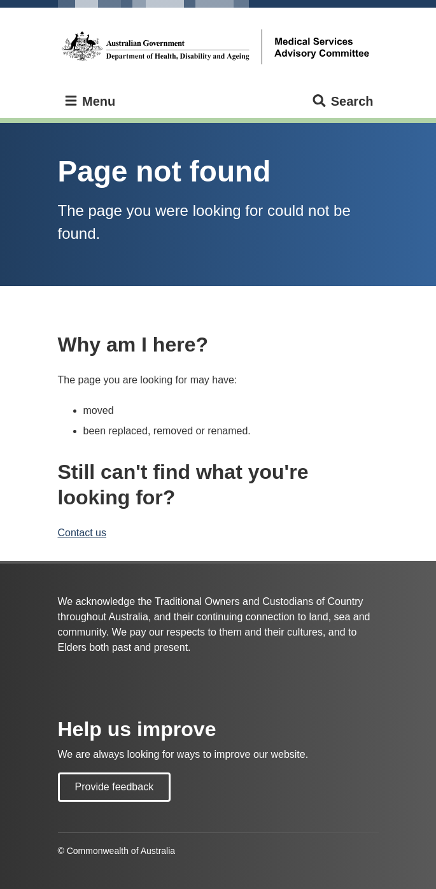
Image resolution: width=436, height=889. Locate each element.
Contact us (82, 532)
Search (342, 101)
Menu (89, 101)
